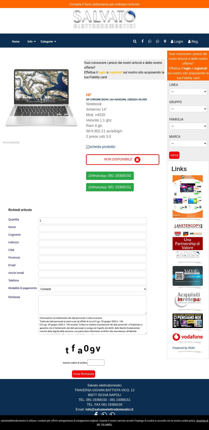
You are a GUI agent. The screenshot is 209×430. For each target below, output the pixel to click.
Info (30, 41)
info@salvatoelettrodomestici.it (109, 409)
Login (177, 41)
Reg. (193, 41)
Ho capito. (106, 424)
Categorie (47, 41)
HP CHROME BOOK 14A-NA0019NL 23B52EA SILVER (116, 99)
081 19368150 (119, 176)
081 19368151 (119, 187)
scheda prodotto (100, 147)
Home (16, 41)
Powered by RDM (184, 348)
